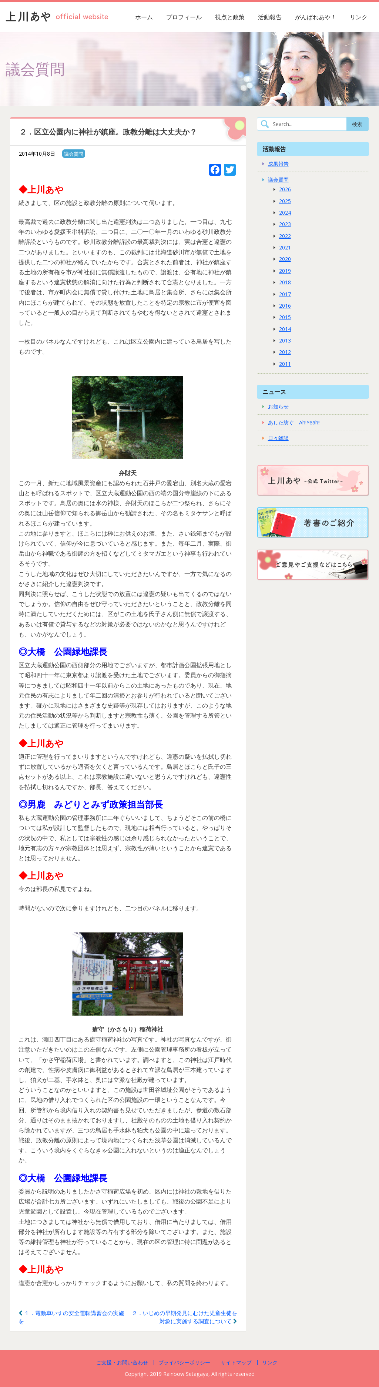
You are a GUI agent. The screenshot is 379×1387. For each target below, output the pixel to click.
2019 (285, 270)
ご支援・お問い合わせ (122, 1362)
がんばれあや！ (315, 17)
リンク (359, 17)
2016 (285, 305)
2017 (285, 294)
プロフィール (184, 17)
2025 (285, 201)
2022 (285, 235)
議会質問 (73, 153)
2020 (285, 258)
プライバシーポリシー (184, 1362)
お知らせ (278, 406)
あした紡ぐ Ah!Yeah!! (294, 422)
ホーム (144, 17)
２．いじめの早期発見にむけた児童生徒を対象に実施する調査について (184, 1317)
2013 (285, 340)
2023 (285, 224)
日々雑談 (278, 437)
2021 (285, 247)
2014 (285, 328)
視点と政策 (230, 17)
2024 (285, 212)
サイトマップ (236, 1362)
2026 (285, 189)
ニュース (274, 391)
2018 (285, 282)
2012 (285, 351)
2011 (285, 363)
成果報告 (278, 163)
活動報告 (270, 17)
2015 (285, 317)
